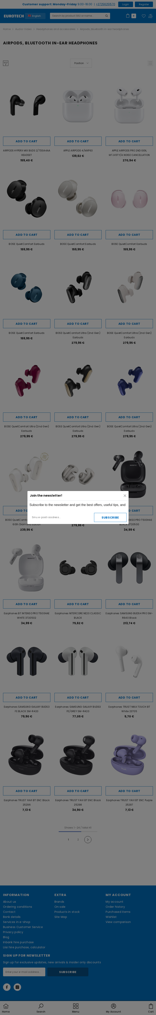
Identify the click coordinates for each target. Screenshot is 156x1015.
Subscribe (110, 518)
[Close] (124, 495)
